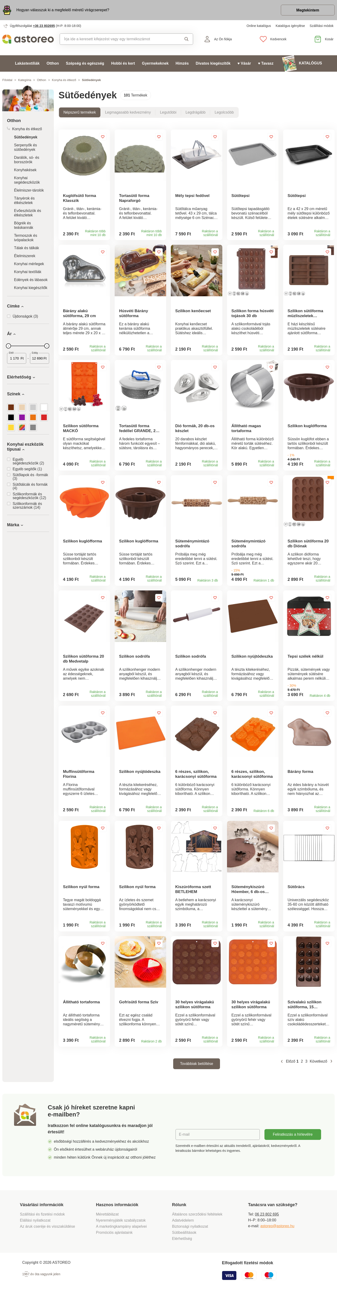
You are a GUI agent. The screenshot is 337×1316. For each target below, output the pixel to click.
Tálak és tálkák (26, 248)
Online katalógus (258, 26)
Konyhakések (25, 170)
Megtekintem (307, 10)
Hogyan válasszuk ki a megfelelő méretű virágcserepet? (62, 10)
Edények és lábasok (31, 280)
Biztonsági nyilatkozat (190, 1246)
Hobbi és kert (123, 63)
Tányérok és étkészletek (24, 200)
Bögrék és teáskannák (23, 225)
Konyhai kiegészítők (30, 288)
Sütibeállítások (184, 1252)
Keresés (186, 39)
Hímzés (182, 63)
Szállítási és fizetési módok (43, 1233)
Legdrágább (195, 112)
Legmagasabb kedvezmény (128, 112)
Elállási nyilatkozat (35, 1240)
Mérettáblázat (107, 1233)
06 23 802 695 (267, 1233)
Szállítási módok (321, 26)
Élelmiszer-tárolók (29, 190)
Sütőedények (25, 137)
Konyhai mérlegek (29, 264)
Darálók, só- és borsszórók (26, 160)
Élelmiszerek (24, 256)
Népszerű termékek (79, 112)
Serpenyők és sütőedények (25, 147)
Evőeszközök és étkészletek (27, 213)
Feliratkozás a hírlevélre (293, 1154)
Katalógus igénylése (290, 26)
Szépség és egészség (85, 63)
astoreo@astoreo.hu (277, 1245)
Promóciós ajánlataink (114, 1252)
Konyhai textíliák (27, 272)
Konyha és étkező (64, 80)
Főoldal (7, 80)
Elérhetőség (182, 1258)
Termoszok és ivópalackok (25, 238)
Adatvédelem (183, 1240)
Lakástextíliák (27, 63)
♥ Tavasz (265, 63)
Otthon (53, 63)
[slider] (8, 345)
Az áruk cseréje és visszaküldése (47, 1246)
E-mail (184, 1154)
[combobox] (116, 39)
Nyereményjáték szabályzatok (121, 1240)
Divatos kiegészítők (213, 63)
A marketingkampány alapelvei (121, 1246)
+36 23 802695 (44, 26)
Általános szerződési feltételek (197, 1233)
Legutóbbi (168, 112)
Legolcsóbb (224, 112)
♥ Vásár (244, 63)
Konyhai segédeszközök (27, 180)
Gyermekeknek (155, 63)
